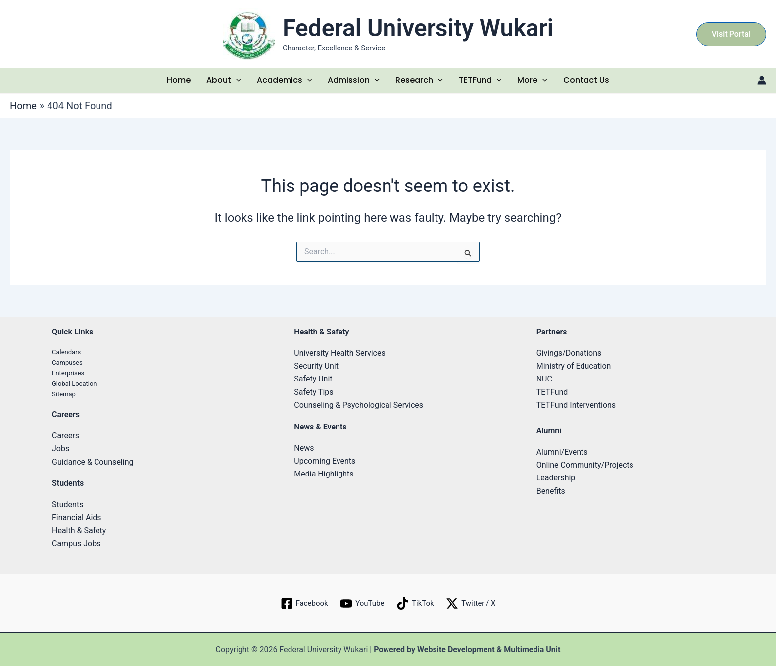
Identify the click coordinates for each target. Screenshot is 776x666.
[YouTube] (361, 603)
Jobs (60, 448)
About (223, 80)
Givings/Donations (569, 353)
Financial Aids (76, 517)
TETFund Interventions (576, 405)
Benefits (550, 491)
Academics (284, 80)
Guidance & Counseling (92, 462)
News (304, 448)
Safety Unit (313, 378)
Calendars (66, 352)
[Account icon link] (761, 80)
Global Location (74, 383)
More (532, 80)
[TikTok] (415, 603)
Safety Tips (313, 392)
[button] (731, 34)
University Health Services (339, 353)
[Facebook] (301, 603)
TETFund (480, 80)
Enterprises (68, 373)
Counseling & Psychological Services (358, 405)
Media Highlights (323, 473)
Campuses (67, 362)
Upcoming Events (324, 461)
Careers (65, 435)
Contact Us (586, 80)
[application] (236, 80)
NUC (544, 378)
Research (419, 80)
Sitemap (64, 394)
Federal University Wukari (418, 28)
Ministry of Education (573, 366)
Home (179, 80)
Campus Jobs (76, 543)
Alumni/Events (562, 452)
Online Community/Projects (584, 465)
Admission (354, 80)
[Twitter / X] (473, 603)
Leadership (556, 477)
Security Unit (316, 366)
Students (67, 504)
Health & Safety (79, 530)
